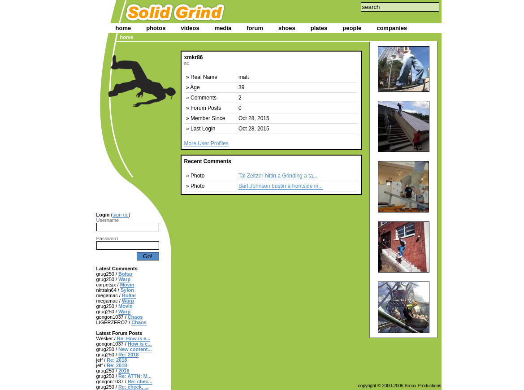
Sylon (127, 290)
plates (319, 28)
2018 (123, 370)
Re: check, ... (133, 387)
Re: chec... (140, 381)
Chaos (135, 317)
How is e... (140, 344)
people (351, 28)
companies (392, 28)
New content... (135, 349)
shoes (286, 28)
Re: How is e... (134, 338)
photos (155, 28)
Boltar (125, 274)
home (123, 28)
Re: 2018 (128, 354)
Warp (124, 279)
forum (255, 28)
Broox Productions (423, 385)
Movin (127, 284)
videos (190, 28)
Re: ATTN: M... (135, 376)
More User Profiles (206, 143)
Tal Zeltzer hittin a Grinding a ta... (277, 176)
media (223, 28)
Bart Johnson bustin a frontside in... (280, 186)
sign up (120, 214)
